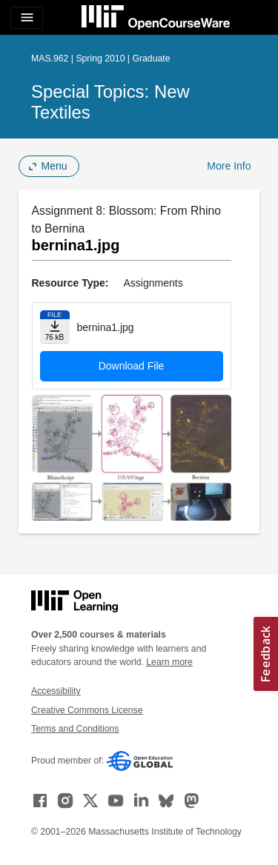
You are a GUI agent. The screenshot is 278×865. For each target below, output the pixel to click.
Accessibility (56, 691)
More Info (229, 166)
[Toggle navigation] (26, 18)
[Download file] (55, 327)
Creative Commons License (86, 710)
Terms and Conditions (75, 729)
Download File (132, 366)
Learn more (169, 662)
